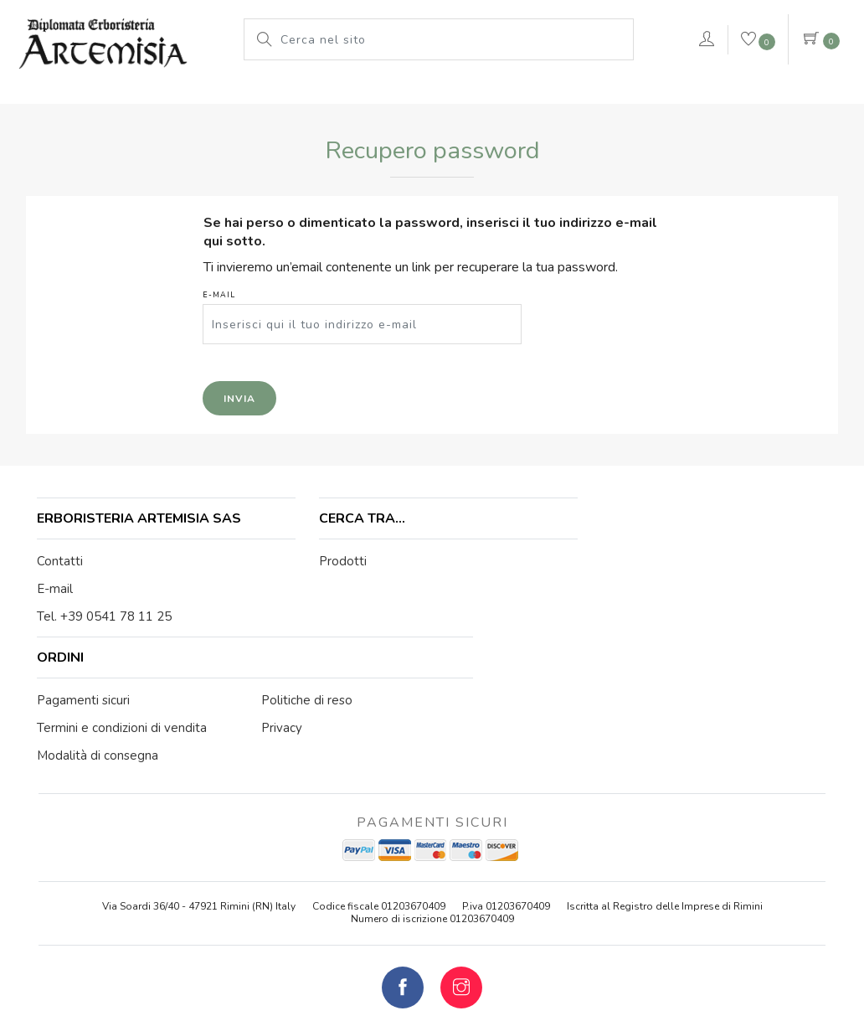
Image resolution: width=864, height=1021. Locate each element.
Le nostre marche (293, 96)
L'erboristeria (80, 96)
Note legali (439, 923)
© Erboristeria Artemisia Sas (326, 923)
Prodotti (182, 96)
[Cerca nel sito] (452, 39)
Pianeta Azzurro (428, 96)
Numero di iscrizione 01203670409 (432, 779)
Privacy (583, 923)
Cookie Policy (516, 923)
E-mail (243, 325)
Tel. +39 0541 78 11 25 (106, 614)
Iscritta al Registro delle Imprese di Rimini (665, 766)
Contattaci (773, 99)
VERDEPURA (623, 96)
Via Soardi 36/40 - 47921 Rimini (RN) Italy (199, 766)
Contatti (62, 558)
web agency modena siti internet (432, 964)
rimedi (527, 96)
